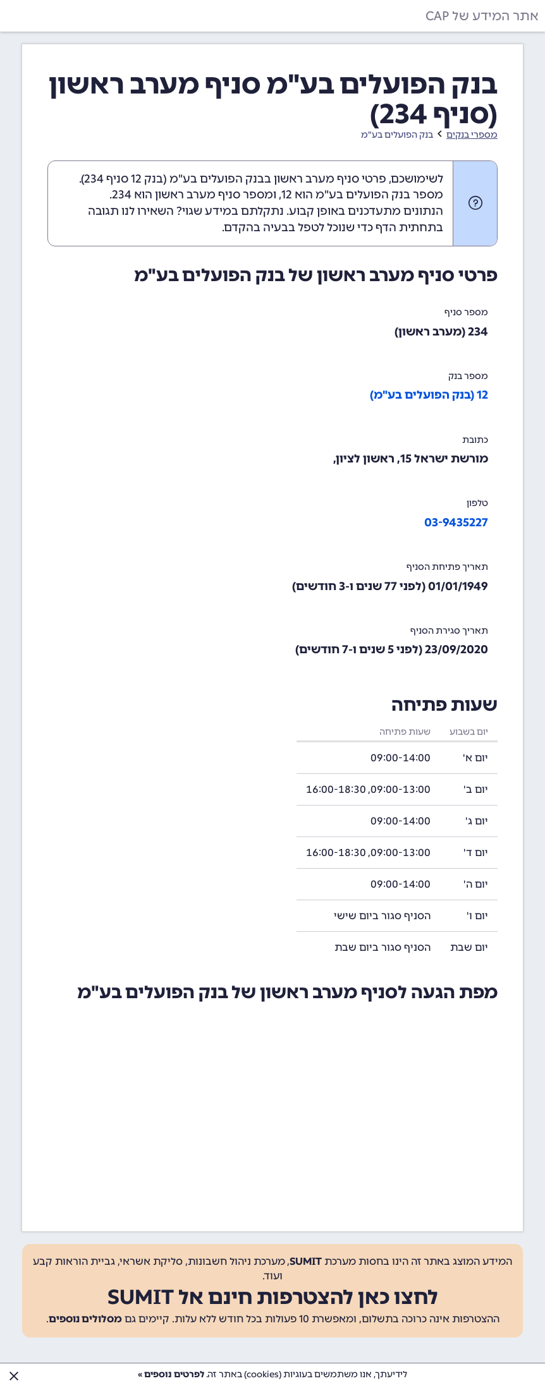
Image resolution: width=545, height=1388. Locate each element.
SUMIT (306, 1261)
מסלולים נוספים (85, 1319)
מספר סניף (466, 312)
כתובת (475, 440)
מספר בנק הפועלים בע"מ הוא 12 (362, 195)
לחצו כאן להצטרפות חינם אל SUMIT (272, 1297)
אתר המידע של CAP (482, 15)
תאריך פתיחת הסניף (447, 567)
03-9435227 (456, 522)
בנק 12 (147, 179)
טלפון (477, 503)
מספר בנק (468, 376)
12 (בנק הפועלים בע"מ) (429, 395)
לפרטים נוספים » (171, 1374)
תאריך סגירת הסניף (449, 630)
